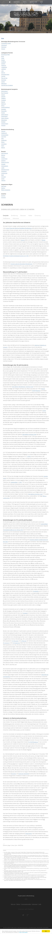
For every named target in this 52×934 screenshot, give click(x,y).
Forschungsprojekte (26, 904)
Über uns (13, 904)
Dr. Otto (33, 742)
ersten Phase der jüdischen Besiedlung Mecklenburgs (19, 228)
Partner (18, 904)
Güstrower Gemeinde (23, 773)
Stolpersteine (28, 833)
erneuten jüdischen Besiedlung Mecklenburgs (21, 264)
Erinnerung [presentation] (38, 215)
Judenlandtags (14, 482)
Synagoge (25, 613)
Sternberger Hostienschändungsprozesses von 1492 (16, 256)
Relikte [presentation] (30, 215)
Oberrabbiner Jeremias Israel (29, 434)
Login (40, 904)
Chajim (36, 390)
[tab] (6, 215)
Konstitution (36, 591)
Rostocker (13, 773)
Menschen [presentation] (23, 215)
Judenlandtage (44, 524)
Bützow (43, 388)
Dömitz (44, 410)
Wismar (43, 240)
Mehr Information (23, 932)
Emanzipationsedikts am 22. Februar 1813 (13, 530)
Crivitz (20, 482)
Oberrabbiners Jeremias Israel (35, 494)
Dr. (15, 641)
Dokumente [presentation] (16, 218)
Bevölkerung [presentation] (14, 215)
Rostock (23, 240)
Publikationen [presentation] (6, 218)
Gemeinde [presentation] (5, 215)
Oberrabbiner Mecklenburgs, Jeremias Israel (22, 386)
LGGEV (29, 456)
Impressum (34, 904)
